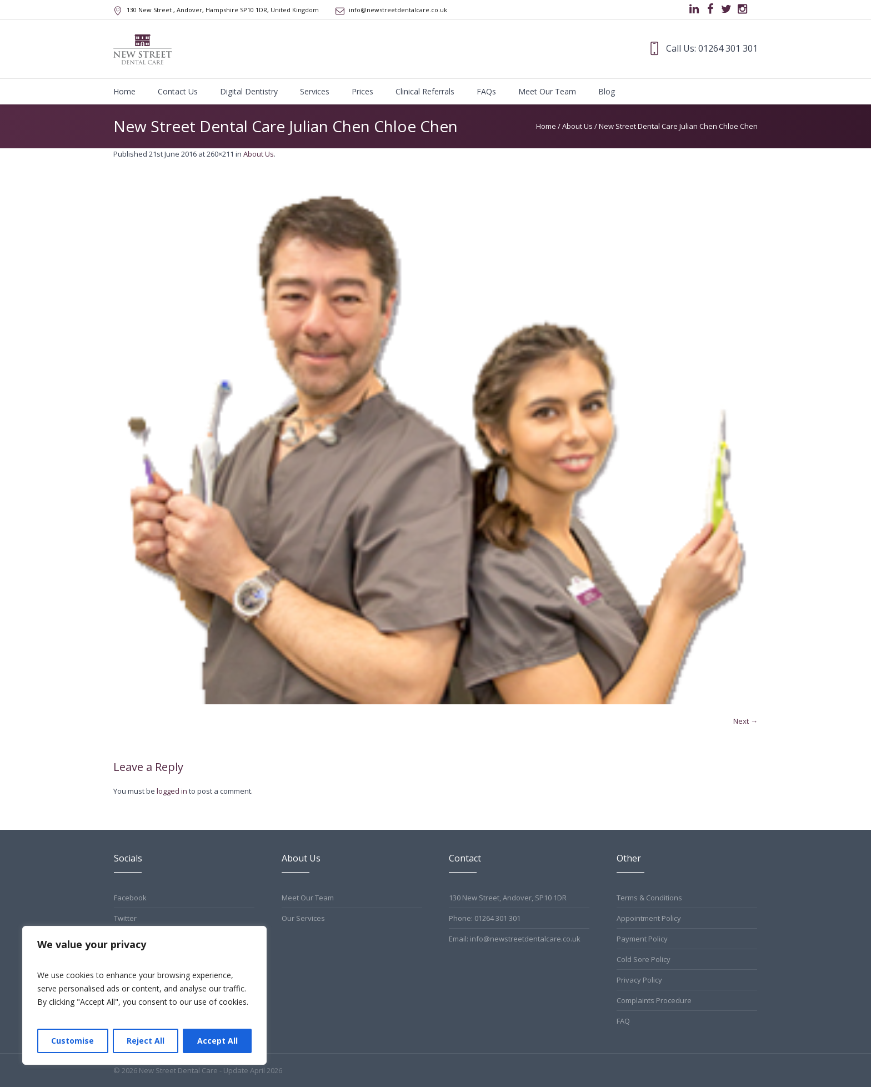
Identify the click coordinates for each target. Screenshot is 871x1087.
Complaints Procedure (654, 1000)
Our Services (303, 918)
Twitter (125, 918)
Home (546, 126)
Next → (745, 721)
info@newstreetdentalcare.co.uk (398, 10)
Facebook (130, 898)
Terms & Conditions (649, 898)
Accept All (217, 1040)
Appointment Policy (649, 918)
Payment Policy (642, 939)
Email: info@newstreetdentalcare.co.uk (514, 939)
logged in (172, 791)
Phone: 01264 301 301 (484, 918)
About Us (577, 126)
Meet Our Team (308, 898)
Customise (72, 1040)
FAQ (623, 1021)
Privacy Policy (639, 980)
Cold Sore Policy (643, 959)
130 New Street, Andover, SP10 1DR (508, 898)
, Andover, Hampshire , (223, 10)
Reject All (145, 1040)
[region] (144, 995)
